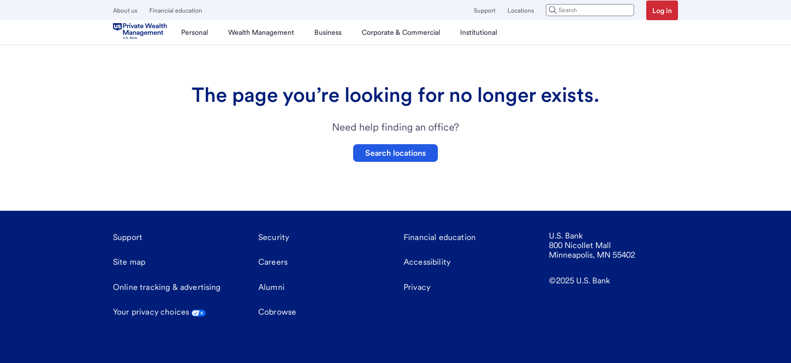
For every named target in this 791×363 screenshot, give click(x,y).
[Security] (273, 237)
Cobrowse (277, 312)
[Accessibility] (427, 262)
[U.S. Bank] (142, 32)
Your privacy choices (159, 312)
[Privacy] (417, 287)
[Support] (127, 237)
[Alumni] (271, 287)
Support (484, 10)
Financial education (175, 10)
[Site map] (129, 262)
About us (125, 10)
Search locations (395, 153)
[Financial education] (440, 237)
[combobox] (590, 10)
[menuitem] (194, 32)
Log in (662, 11)
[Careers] (273, 262)
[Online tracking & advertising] (167, 287)
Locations (520, 10)
